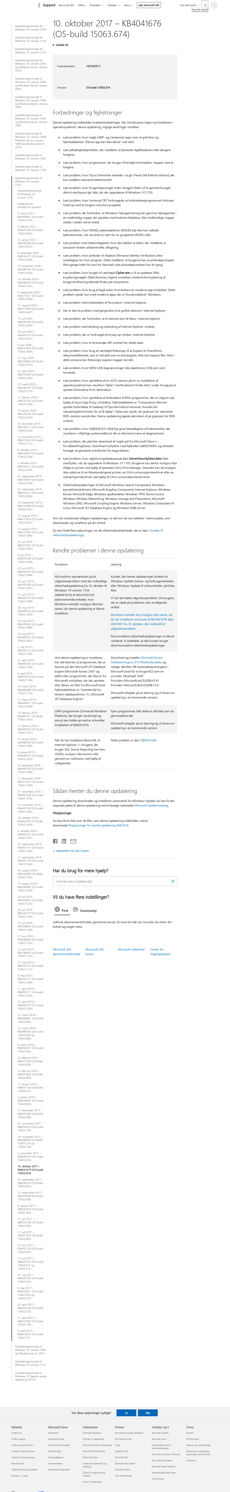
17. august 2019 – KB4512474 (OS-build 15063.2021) (30, 519)
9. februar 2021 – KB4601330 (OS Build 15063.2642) (30, 230)
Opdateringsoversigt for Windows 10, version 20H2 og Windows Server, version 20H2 (31, 65)
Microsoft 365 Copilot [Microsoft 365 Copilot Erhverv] (125, 1463)
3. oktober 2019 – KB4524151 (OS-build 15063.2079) (30, 466)
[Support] (48, 5)
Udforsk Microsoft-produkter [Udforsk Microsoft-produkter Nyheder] (24, 1469)
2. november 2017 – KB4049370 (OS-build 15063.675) (30, 1156)
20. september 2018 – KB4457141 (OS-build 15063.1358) (30, 847)
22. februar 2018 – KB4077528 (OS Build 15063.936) (30, 1061)
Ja (126, 1413)
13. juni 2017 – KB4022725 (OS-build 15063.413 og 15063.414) (30, 1263)
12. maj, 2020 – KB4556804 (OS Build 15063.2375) (30, 361)
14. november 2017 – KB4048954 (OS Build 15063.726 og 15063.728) (30, 1142)
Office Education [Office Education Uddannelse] (90, 1457)
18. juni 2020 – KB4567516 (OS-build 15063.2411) (30, 335)
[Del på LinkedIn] (62, 840)
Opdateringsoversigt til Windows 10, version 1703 (28, 181)
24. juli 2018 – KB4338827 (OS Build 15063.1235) (30, 900)
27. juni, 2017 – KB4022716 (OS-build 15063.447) (30, 1248)
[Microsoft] (24, 5)
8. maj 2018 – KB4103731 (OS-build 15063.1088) (30, 979)
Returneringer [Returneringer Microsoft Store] (54, 1451)
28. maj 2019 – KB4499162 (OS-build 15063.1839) (30, 611)
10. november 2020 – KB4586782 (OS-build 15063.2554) (30, 269)
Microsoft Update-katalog (151, 805)
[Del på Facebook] (55, 840)
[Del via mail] (71, 840)
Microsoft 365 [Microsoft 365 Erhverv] (121, 1457)
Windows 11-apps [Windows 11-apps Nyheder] (19, 1475)
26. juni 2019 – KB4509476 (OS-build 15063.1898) (30, 572)
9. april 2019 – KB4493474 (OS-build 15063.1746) (30, 677)
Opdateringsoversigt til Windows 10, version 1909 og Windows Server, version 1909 (31, 102)
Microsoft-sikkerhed (131, 949)
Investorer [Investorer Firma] (191, 1460)
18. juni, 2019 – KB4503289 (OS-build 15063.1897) (30, 585)
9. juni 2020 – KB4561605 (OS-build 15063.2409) (30, 348)
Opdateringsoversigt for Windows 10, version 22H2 (31, 27)
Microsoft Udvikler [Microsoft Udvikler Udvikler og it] (160, 1432)
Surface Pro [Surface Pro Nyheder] (16, 1432)
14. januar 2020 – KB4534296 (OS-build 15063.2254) (30, 414)
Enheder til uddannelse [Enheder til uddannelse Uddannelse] (93, 1439)
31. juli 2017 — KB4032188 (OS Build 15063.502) (30, 1222)
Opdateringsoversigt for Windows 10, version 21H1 (31, 50)
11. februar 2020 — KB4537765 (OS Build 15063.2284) (30, 401)
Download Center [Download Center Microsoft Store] (56, 1439)
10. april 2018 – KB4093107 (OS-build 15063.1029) (30, 1005)
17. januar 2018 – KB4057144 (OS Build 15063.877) (30, 1087)
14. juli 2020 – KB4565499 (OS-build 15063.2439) (30, 322)
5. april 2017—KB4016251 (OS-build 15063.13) (30, 1334)
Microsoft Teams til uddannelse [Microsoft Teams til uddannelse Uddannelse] (97, 1445)
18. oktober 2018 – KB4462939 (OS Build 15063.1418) (30, 821)
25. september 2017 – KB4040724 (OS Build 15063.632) (30, 1183)
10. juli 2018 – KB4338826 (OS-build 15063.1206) (30, 926)
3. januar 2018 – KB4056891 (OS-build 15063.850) (30, 1100)
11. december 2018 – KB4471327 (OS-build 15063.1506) (30, 782)
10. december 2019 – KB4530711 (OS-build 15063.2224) (30, 427)
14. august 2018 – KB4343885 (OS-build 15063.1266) (30, 887)
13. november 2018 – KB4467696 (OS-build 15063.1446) (30, 808)
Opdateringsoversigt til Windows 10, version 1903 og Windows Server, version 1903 (31, 120)
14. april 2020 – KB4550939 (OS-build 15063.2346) (30, 374)
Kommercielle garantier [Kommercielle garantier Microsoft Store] (59, 1469)
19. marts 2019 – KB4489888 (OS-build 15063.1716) (30, 690)
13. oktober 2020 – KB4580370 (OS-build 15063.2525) (30, 282)
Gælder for (62, 45)
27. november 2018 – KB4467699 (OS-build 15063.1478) (30, 795)
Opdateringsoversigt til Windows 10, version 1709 (30, 168)
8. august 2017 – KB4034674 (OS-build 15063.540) (30, 1209)
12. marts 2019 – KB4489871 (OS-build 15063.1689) (30, 703)
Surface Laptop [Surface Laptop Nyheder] (18, 1439)
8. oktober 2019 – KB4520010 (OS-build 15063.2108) (30, 453)
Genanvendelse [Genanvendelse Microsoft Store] (55, 1463)
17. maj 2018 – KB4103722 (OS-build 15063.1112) (30, 966)
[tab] (62, 910)
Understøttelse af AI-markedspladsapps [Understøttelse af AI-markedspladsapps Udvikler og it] (161, 1447)
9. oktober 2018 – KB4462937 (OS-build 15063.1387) (30, 834)
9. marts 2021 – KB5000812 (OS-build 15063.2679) (30, 217)
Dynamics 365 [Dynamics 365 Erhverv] (121, 1451)
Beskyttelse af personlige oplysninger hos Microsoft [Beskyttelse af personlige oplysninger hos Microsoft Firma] (198, 1453)
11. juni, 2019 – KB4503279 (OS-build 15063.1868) (30, 598)
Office (81, 5)
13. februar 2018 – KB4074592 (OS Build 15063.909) (30, 1074)
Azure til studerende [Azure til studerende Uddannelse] (92, 1481)
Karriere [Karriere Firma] (190, 1432)
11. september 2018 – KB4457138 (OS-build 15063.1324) (30, 861)
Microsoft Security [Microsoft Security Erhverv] (123, 1439)
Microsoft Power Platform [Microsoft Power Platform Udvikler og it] (163, 1466)
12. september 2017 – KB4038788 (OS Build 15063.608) (30, 1196)
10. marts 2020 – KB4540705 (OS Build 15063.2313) (30, 388)
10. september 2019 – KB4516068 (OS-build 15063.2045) (30, 506)
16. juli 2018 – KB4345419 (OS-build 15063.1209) (30, 913)
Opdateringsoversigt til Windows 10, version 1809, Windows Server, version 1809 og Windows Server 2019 (31, 140)
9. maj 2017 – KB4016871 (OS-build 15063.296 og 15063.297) (30, 1293)
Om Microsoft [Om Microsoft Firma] (192, 1439)
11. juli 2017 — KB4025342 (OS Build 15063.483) (30, 1235)
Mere (127, 5)
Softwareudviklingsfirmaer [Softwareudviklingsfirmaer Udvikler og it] (164, 1472)
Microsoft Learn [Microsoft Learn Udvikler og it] (159, 1439)
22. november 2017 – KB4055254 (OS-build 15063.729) (30, 1127)
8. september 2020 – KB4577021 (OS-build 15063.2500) (30, 296)
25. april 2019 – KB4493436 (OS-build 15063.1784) (30, 664)
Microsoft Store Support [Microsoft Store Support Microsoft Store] (59, 1445)
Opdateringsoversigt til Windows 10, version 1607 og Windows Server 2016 (30, 1350)
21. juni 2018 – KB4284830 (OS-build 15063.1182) (30, 939)
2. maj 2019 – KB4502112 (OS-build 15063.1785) (30, 650)
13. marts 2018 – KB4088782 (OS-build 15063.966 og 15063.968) (30, 1033)
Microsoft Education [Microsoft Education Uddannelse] (92, 1432)
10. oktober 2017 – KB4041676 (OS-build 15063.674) (30, 1170)
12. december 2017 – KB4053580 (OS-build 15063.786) (30, 1114)
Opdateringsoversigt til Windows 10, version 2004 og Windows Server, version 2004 (31, 84)
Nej (148, 1413)
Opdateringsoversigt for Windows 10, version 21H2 (31, 39)
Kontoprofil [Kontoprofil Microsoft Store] (53, 1432)
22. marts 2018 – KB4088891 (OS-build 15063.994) (30, 1018)
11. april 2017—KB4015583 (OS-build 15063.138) (30, 1321)
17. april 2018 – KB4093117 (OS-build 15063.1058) (30, 992)
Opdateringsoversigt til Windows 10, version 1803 (30, 156)
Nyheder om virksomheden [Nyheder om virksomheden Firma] (198, 1445)
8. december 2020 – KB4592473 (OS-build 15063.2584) (30, 256)
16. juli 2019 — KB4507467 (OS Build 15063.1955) (30, 545)
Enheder (112, 5)
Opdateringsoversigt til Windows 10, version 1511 (30, 1363)
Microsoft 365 (66, 5)
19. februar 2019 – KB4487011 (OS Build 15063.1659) (30, 716)
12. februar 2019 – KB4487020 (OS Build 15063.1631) (30, 729)
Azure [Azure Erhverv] (117, 1445)
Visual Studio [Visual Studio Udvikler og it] (158, 1478)
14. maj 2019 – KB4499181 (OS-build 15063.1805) (30, 637)
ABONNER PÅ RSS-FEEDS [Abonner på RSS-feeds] (72, 850)
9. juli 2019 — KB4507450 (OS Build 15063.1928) (30, 558)
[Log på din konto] (214, 5)
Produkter (95, 5)
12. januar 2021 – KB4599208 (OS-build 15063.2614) (30, 243)
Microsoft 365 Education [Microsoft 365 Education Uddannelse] (94, 1451)
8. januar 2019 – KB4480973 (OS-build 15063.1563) (30, 755)
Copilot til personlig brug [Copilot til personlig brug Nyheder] (23, 1457)
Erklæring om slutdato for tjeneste (29, 205)
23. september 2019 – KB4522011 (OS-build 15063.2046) (30, 493)
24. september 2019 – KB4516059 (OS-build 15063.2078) (30, 480)
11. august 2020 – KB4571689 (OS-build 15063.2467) (30, 309)
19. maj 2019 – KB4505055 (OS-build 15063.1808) (30, 624)
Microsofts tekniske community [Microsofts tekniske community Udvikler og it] (166, 1454)
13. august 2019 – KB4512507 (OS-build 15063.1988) (30, 532)
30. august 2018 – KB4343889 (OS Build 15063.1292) (30, 874)
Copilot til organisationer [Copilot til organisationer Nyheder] (23, 1451)
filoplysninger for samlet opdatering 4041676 (98, 825)
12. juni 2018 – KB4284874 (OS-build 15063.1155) (30, 953)
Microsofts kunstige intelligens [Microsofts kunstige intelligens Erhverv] (129, 1432)
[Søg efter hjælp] (204, 5)
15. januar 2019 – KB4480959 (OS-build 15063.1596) (30, 742)
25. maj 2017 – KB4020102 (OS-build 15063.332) (30, 1278)
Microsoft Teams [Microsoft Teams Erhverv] (122, 1469)
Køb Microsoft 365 (148, 5)
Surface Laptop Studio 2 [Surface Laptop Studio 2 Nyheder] (22, 1445)
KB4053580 (149, 740)
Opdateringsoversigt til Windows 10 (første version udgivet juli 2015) (31, 1376)
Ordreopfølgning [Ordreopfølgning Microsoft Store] (55, 1457)
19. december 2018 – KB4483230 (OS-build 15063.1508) (30, 769)
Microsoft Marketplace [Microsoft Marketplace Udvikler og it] (162, 1460)
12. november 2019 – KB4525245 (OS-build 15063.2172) (30, 440)
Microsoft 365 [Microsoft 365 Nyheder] (17, 1463)
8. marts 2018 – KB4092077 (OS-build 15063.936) (30, 1048)
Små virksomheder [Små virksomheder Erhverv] (123, 1475)
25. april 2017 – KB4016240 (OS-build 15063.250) (30, 1308)
